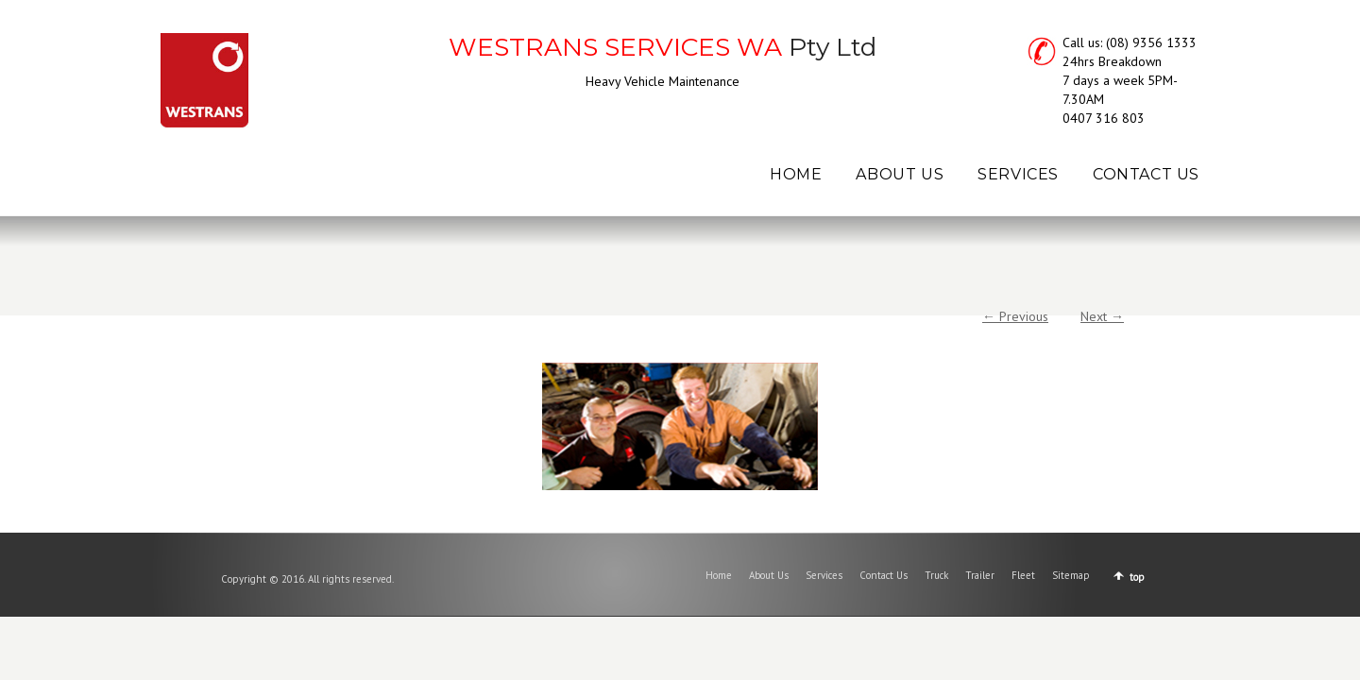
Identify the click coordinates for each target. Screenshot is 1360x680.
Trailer (979, 575)
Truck (936, 575)
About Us (769, 575)
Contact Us (883, 575)
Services (824, 575)
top (1137, 577)
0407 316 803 (1103, 118)
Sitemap (1071, 575)
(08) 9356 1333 (1151, 42)
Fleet (1023, 575)
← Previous (1015, 316)
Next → (1102, 316)
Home (719, 575)
